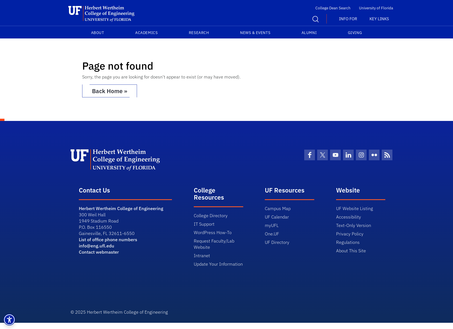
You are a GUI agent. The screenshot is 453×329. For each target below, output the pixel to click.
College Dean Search (333, 8)
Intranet (202, 256)
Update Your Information (218, 264)
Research (199, 32)
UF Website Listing (354, 208)
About (97, 32)
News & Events (255, 32)
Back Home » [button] (109, 91)
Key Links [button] (379, 18)
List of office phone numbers (108, 240)
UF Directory (277, 242)
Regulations (348, 242)
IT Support (204, 224)
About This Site (351, 251)
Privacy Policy (349, 234)
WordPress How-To (213, 232)
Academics (146, 32)
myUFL (272, 225)
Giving (355, 32)
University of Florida (376, 8)
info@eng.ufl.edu (96, 246)
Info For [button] (348, 18)
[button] (9, 319)
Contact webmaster (99, 252)
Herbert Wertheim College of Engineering (121, 208)
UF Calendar (277, 217)
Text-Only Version (353, 225)
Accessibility (348, 217)
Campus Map (278, 208)
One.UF (272, 234)
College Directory (211, 216)
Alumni (309, 32)
